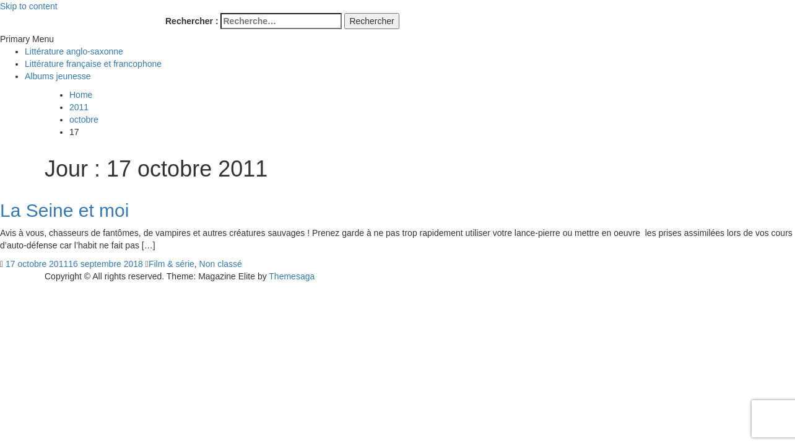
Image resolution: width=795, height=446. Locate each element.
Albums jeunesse (58, 76)
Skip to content (29, 6)
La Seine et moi (64, 210)
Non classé (220, 264)
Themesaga (292, 276)
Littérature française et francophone (93, 64)
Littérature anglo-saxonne (74, 51)
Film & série (171, 264)
